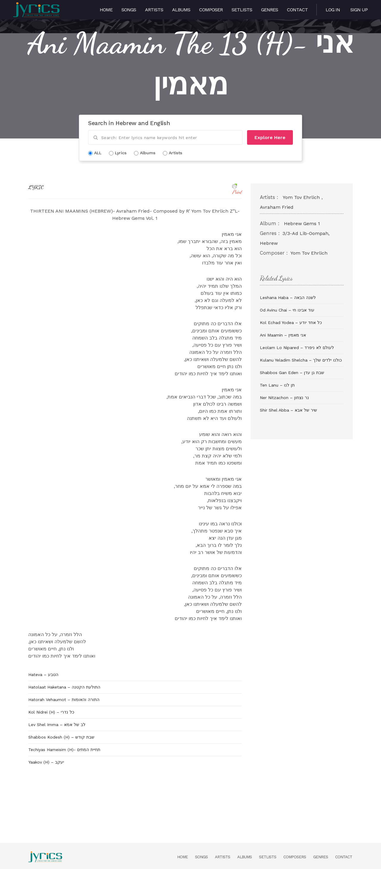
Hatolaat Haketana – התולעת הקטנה (64, 687)
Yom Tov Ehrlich (301, 197)
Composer (211, 10)
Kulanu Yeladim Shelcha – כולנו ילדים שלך (301, 360)
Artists (154, 10)
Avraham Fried (276, 207)
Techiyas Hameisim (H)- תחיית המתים (64, 749)
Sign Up (359, 10)
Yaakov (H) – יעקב (46, 762)
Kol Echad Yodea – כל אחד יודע (291, 322)
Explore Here (269, 137)
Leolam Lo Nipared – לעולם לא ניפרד (297, 347)
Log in (333, 10)
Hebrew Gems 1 (302, 223)
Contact (297, 10)
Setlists (242, 10)
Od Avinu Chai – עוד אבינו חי (287, 310)
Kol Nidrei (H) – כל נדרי (51, 712)
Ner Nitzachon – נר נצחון (284, 397)
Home (106, 10)
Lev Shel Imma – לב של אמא (56, 724)
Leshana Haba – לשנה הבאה (288, 297)
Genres (269, 10)
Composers (294, 857)
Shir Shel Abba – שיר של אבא (288, 410)
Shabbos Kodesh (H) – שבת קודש (61, 737)
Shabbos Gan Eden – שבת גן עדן (292, 372)
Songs (128, 10)
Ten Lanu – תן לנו (277, 385)
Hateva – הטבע (43, 674)
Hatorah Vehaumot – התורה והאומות (63, 699)
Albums (181, 10)
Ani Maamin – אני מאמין (283, 335)
